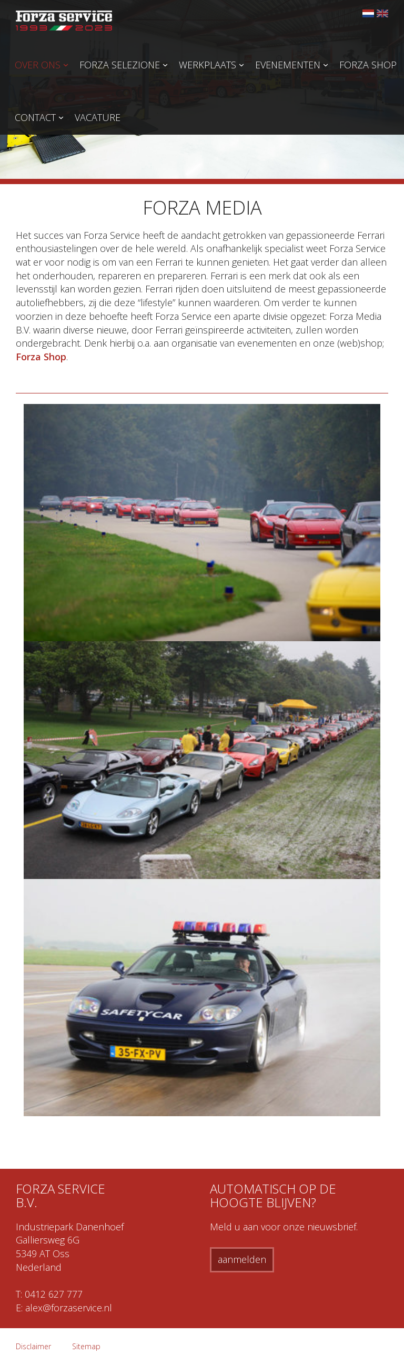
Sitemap (86, 1346)
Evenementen (287, 64)
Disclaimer (33, 1346)
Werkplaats (207, 64)
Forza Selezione (119, 64)
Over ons (37, 64)
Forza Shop (368, 64)
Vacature (97, 117)
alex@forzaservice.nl (68, 1307)
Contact (35, 117)
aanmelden (242, 1259)
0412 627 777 (54, 1294)
